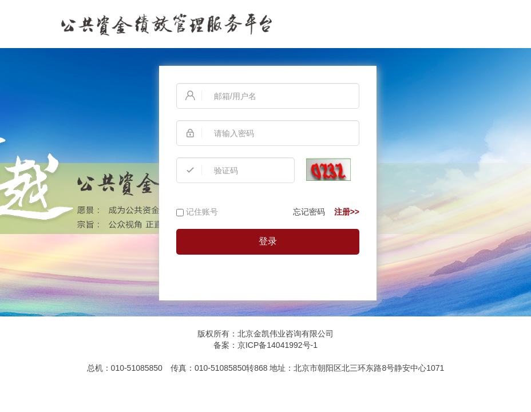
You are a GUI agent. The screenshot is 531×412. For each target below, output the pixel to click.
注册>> (346, 211)
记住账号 (197, 211)
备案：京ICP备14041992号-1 (265, 345)
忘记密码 (309, 211)
